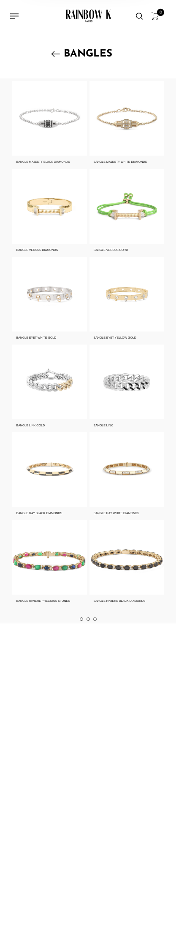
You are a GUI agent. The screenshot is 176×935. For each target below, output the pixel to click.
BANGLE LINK (103, 425)
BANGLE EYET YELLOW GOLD (115, 337)
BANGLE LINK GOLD (30, 425)
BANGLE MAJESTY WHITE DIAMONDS (120, 161)
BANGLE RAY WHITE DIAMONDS (116, 513)
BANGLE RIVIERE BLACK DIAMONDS (120, 600)
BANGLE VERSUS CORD (111, 249)
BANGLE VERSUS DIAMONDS (37, 249)
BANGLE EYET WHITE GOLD (36, 337)
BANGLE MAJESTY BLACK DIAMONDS (43, 161)
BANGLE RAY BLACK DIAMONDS (39, 513)
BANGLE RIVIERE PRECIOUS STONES (43, 600)
